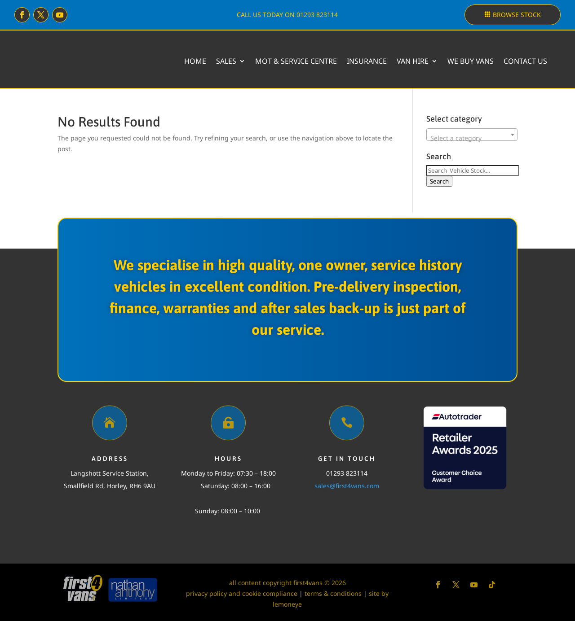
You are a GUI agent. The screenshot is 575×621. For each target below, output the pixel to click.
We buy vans (470, 61)
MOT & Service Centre (296, 61)
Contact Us (525, 61)
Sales (226, 61)
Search (439, 181)
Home (195, 61)
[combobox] (472, 134)
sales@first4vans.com (346, 485)
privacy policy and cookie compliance (241, 593)
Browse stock (517, 14)
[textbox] (472, 138)
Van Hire (413, 61)
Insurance (367, 61)
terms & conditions (333, 593)
